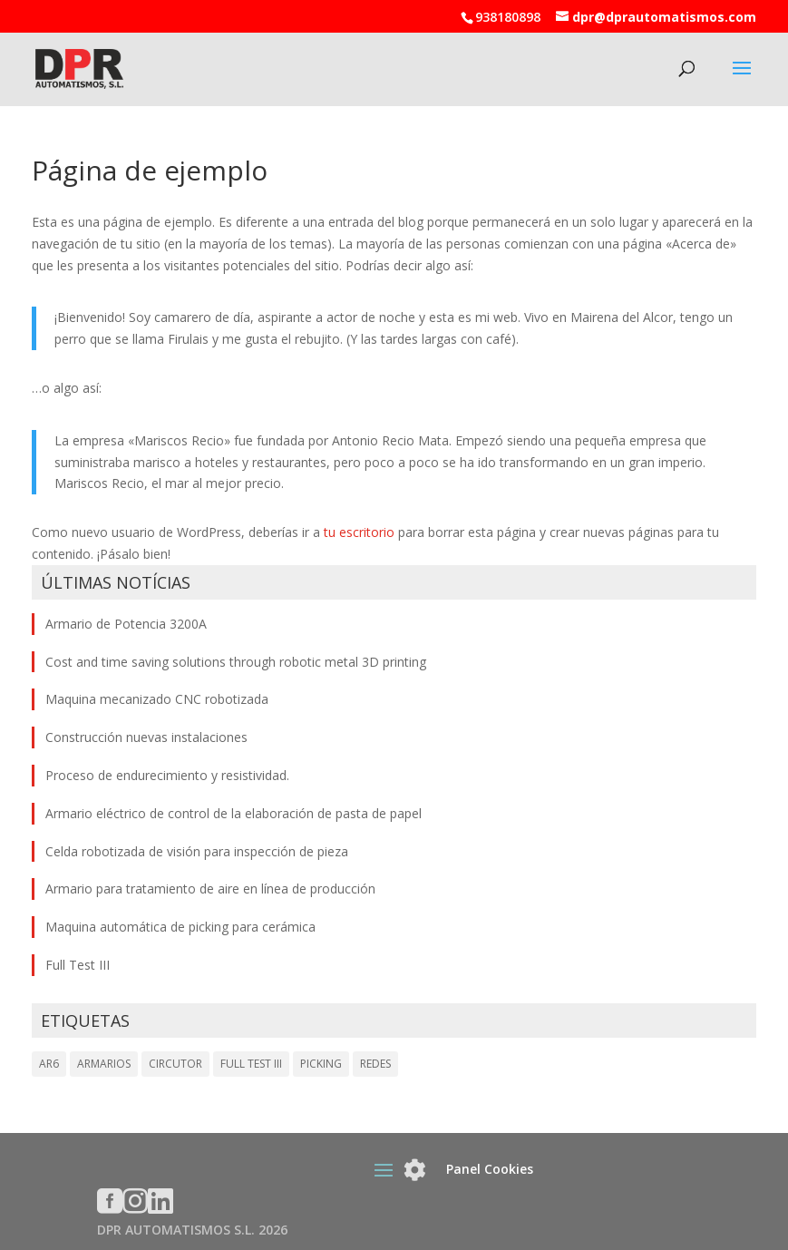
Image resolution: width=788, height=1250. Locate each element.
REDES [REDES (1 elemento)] (375, 1063)
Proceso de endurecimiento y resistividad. (167, 775)
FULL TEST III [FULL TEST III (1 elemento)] (251, 1063)
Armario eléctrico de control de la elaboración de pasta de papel (233, 813)
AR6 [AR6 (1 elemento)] (49, 1063)
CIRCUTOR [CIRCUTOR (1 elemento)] (175, 1063)
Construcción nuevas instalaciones (146, 737)
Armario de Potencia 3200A (126, 623)
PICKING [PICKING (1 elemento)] (321, 1063)
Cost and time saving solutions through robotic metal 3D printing (235, 661)
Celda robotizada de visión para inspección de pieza (196, 851)
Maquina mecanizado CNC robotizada (156, 699)
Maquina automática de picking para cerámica (180, 926)
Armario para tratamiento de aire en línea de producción (210, 888)
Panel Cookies (489, 1168)
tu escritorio (359, 532)
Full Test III (77, 964)
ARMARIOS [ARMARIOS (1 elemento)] (104, 1063)
